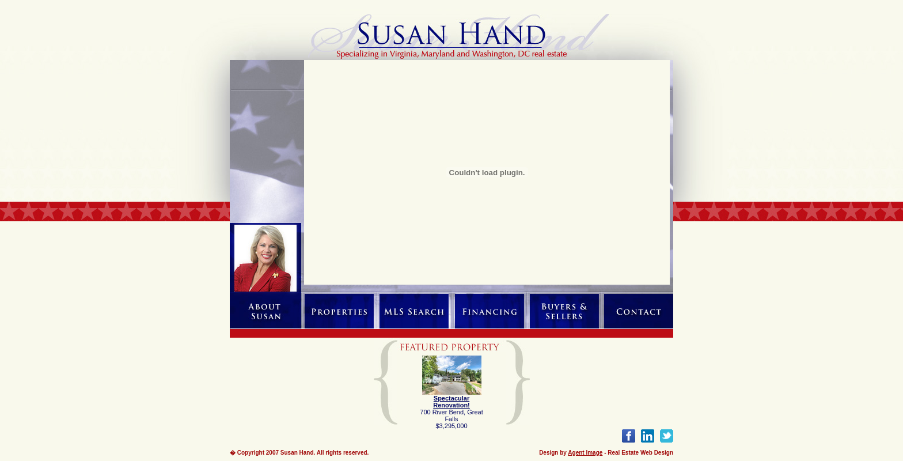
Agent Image (585, 452)
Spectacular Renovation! (451, 402)
